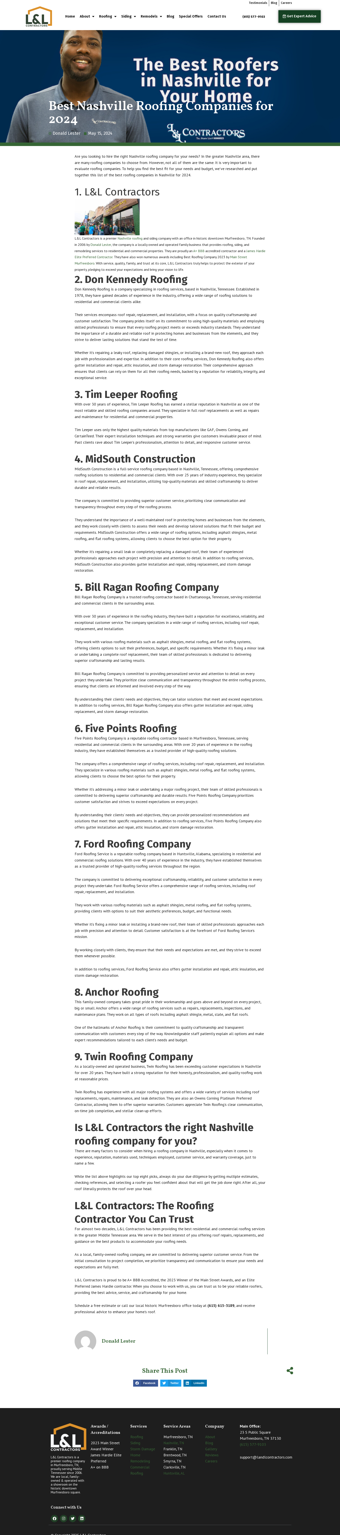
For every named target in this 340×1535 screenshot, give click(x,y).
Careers (211, 1461)
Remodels (151, 17)
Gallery (211, 1448)
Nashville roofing (130, 238)
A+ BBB (198, 251)
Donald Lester (100, 244)
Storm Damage (142, 1448)
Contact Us (217, 16)
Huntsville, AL (174, 1473)
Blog (170, 16)
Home (70, 16)
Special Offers (191, 16)
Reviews (212, 1454)
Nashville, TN (173, 1443)
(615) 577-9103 (253, 1444)
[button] (145, 1383)
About (87, 17)
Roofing (107, 17)
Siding (128, 17)
